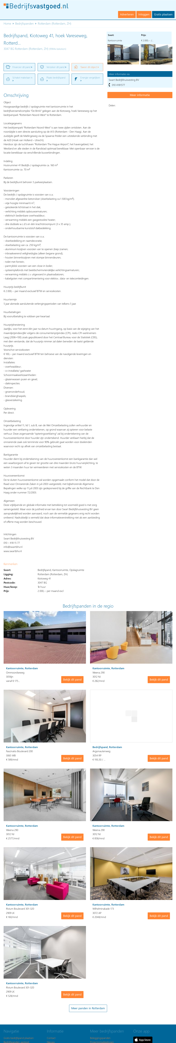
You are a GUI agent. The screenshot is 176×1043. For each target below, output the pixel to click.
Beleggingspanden (100, 1038)
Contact (51, 1038)
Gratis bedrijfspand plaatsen (19, 1038)
